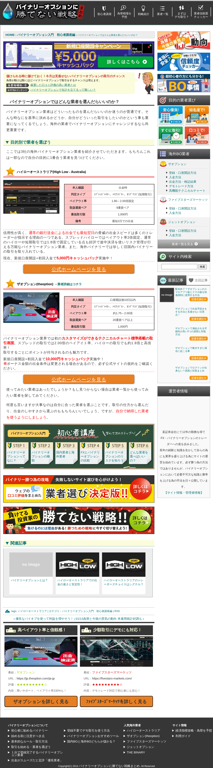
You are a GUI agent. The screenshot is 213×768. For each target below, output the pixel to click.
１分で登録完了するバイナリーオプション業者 (37, 754)
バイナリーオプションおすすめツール (93, 736)
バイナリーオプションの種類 (41, 456)
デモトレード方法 (181, 186)
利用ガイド (183, 736)
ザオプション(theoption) (143, 736)
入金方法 (175, 177)
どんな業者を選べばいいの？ (139, 456)
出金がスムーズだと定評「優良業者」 (37, 760)
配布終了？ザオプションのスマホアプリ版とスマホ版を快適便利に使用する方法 (191, 292)
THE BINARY (136, 752)
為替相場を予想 (124, 15)
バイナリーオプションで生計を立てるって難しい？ (63, 89)
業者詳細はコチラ (69, 284)
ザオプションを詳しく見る (41, 701)
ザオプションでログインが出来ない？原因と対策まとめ (191, 487)
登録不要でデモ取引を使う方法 (88, 730)
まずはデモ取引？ (182, 15)
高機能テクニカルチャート (187, 190)
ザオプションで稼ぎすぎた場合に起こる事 (191, 438)
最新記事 (175, 280)
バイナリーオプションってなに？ (16, 456)
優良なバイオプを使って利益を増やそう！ (44, 618)
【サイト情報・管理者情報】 (184, 610)
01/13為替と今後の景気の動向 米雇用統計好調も (109, 618)
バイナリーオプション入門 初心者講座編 (87, 611)
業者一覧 (162, 14)
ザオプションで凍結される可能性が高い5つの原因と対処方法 (191, 390)
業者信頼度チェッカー (201, 15)
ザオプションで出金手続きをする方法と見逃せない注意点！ (191, 341)
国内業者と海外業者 (65, 454)
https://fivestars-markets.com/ (112, 678)
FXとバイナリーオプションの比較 (90, 456)
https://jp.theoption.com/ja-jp (36, 678)
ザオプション (173, 164)
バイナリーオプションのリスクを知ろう (114, 456)
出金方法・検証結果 (182, 181)
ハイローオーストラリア (32, 611)
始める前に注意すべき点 (28, 736)
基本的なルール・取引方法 (29, 741)
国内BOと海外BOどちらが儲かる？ (91, 741)
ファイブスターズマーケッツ (184, 199)
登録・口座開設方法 (182, 172)
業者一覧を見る (182, 244)
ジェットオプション (178, 222)
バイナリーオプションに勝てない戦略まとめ (109, 766)
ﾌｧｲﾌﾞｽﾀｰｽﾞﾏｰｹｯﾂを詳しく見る (116, 701)
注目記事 (201, 280)
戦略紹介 (143, 14)
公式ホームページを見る (64, 270)
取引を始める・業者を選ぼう (31, 747)
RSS (117, 611)
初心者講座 (104, 14)
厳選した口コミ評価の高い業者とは (53, 85)
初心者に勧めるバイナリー (29, 730)
